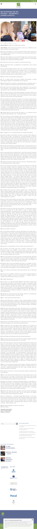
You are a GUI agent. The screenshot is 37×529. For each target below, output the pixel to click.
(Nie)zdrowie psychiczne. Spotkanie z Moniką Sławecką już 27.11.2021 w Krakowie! (27, 432)
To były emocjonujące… (11, 447)
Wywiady (15, 43)
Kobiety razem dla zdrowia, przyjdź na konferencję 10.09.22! (26, 429)
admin (7, 43)
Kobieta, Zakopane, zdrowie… (9, 459)
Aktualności (12, 43)
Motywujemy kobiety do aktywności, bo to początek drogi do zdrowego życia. (27, 435)
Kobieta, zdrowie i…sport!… (11, 452)
